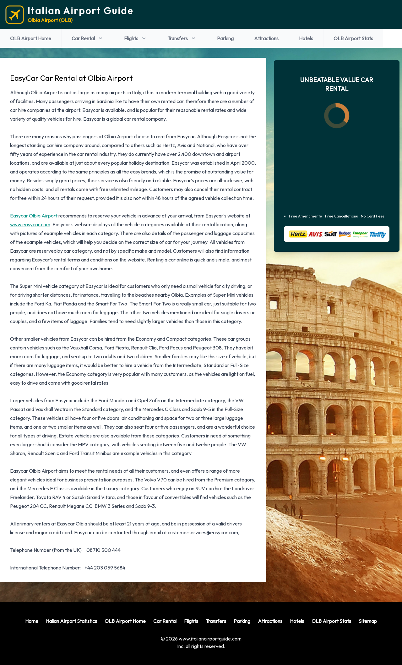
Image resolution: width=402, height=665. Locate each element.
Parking (225, 38)
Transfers (182, 38)
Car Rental (88, 38)
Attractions (266, 38)
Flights (135, 38)
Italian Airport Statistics (71, 621)
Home (31, 621)
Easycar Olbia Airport (33, 215)
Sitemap (368, 621)
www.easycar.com (30, 224)
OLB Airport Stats (353, 38)
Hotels (306, 38)
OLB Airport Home (30, 38)
